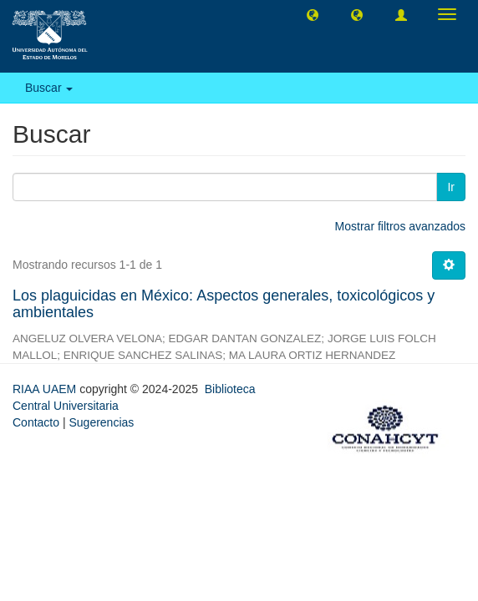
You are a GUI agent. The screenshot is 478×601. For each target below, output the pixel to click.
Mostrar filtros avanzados (400, 226)
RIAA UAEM (46, 389)
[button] (312, 14)
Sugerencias (101, 422)
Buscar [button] (49, 87)
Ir (451, 187)
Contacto (36, 422)
